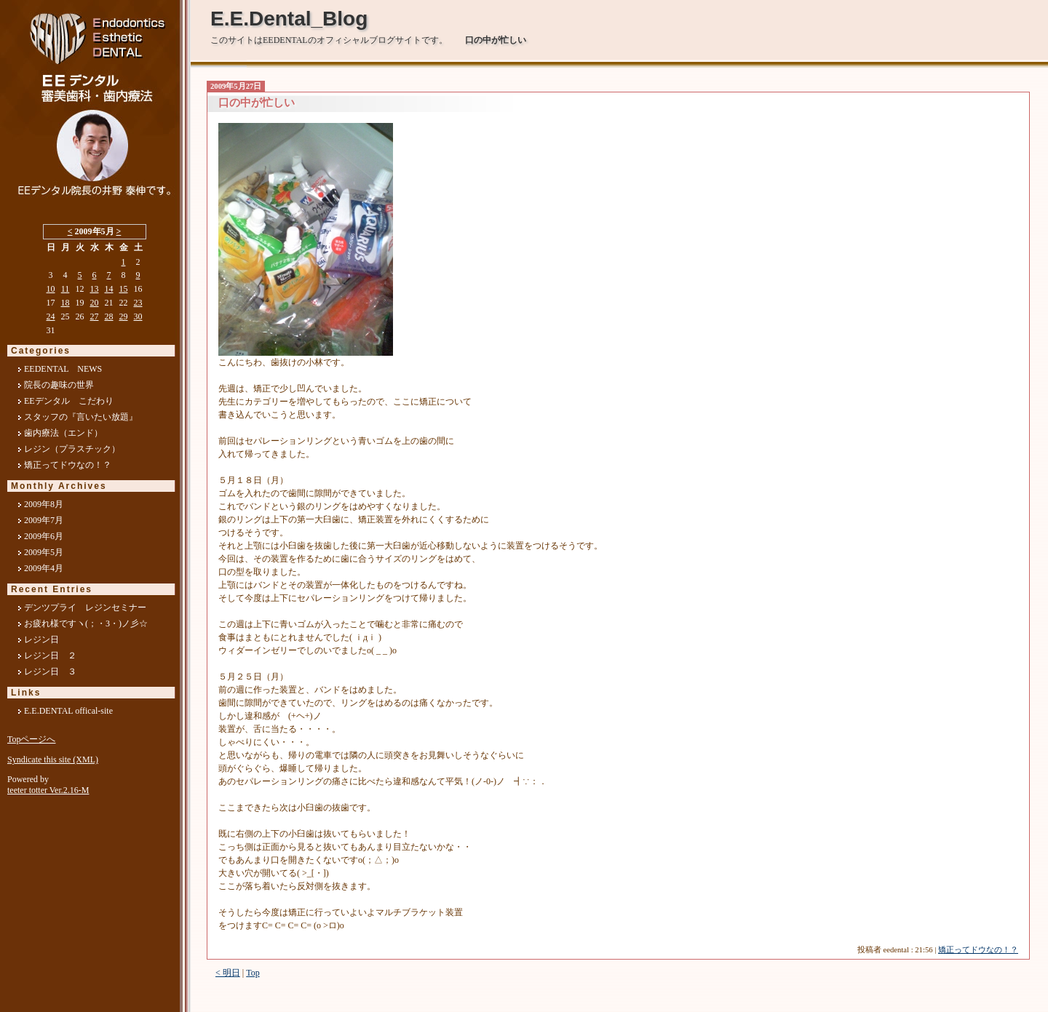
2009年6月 (43, 536)
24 (51, 316)
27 (94, 316)
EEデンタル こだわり (69, 401)
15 (123, 289)
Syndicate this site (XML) (52, 759)
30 (138, 316)
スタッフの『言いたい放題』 (81, 417)
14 (109, 289)
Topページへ (31, 739)
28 (109, 316)
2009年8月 (43, 504)
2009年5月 (43, 552)
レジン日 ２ (50, 655)
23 (138, 303)
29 (123, 316)
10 (51, 289)
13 (94, 289)
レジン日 (41, 639)
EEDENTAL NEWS (63, 368)
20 (94, 303)
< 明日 (227, 973)
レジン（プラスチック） (72, 449)
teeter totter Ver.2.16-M (48, 790)
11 (65, 289)
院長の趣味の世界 (59, 385)
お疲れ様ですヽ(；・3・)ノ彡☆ (86, 623)
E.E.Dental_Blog (289, 18)
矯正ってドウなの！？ (978, 950)
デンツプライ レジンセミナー (85, 607)
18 (65, 303)
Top (253, 973)
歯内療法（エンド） (63, 433)
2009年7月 (43, 520)
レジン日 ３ (50, 671)
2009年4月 (43, 568)
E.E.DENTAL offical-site (68, 710)
